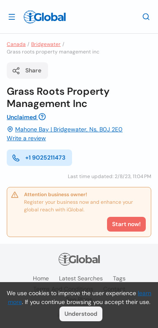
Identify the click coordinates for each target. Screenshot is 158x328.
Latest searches (81, 278)
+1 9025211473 (38, 158)
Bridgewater (46, 44)
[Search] (146, 16)
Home (41, 278)
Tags (119, 278)
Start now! (126, 224)
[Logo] (45, 16)
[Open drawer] (11, 16)
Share (26, 71)
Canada (16, 44)
